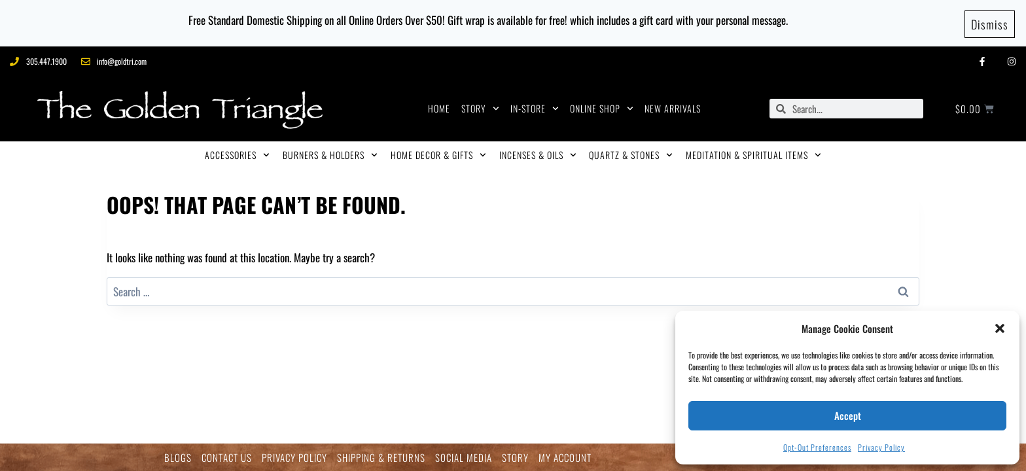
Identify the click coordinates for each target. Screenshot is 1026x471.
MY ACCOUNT (565, 457)
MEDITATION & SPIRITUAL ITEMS (753, 151)
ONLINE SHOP (601, 104)
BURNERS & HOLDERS (330, 151)
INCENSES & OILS (537, 151)
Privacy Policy (881, 447)
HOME (439, 104)
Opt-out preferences (817, 447)
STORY (480, 104)
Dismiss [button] (989, 20)
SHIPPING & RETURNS (381, 457)
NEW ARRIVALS (673, 104)
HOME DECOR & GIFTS (438, 151)
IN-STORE (534, 104)
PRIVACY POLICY (294, 457)
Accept (847, 415)
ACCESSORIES (237, 151)
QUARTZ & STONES (631, 151)
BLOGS (178, 457)
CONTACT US (227, 457)
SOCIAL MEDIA (463, 457)
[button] (999, 328)
